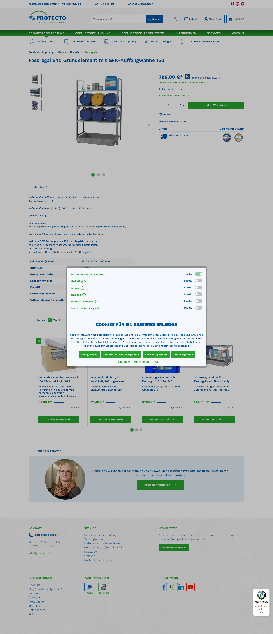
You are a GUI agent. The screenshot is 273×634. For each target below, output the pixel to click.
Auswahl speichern (156, 354)
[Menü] (267, 591)
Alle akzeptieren (183, 354)
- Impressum (123, 361)
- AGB (155, 361)
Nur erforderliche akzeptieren (121, 354)
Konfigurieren (89, 354)
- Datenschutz (141, 361)
